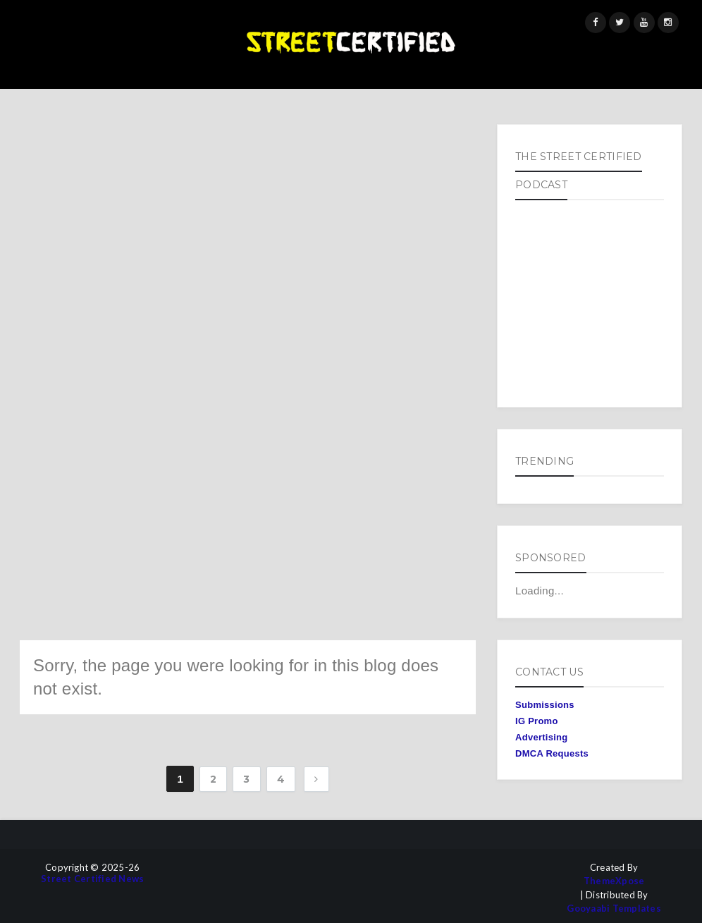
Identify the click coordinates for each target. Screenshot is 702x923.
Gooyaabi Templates (614, 908)
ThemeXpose (614, 881)
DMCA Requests (552, 753)
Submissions (544, 704)
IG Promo (536, 721)
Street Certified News (92, 879)
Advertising (541, 737)
